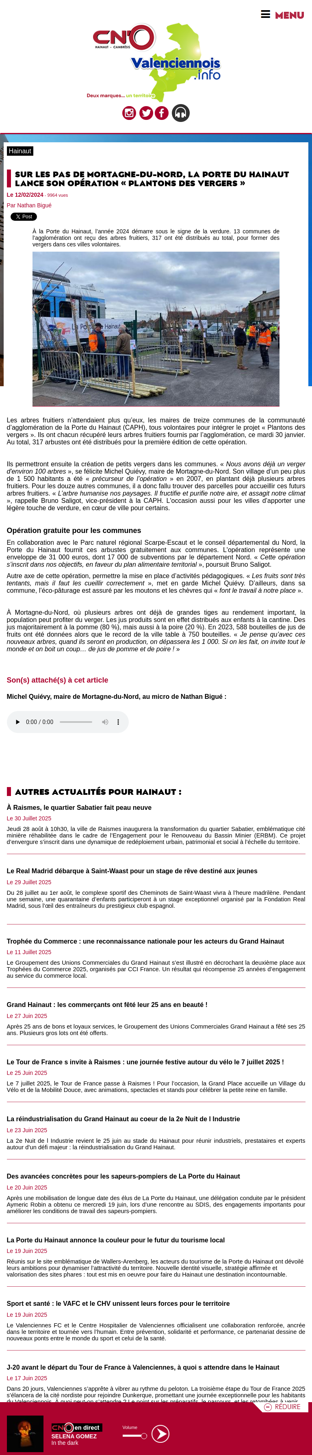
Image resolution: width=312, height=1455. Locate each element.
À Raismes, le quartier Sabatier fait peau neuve (79, 807)
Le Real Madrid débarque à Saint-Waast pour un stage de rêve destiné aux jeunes (132, 871)
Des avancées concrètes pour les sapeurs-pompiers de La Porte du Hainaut (123, 1176)
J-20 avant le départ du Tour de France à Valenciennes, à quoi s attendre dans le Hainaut (143, 1367)
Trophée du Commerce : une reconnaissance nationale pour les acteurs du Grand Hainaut (145, 941)
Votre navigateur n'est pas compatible (68, 722)
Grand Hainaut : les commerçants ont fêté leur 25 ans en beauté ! (107, 1004)
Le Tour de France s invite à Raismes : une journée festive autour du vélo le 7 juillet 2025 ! (145, 1062)
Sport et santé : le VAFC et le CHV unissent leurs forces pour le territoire (118, 1303)
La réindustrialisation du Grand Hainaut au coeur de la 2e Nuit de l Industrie (123, 1119)
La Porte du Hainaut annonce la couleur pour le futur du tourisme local (116, 1240)
